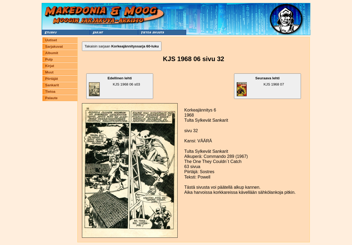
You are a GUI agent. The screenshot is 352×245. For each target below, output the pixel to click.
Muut (49, 72)
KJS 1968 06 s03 (114, 86)
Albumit (51, 53)
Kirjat (49, 66)
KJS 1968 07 (260, 86)
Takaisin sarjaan (122, 46)
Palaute (51, 98)
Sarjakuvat (54, 46)
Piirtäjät (51, 79)
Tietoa (50, 92)
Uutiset (51, 40)
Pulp (49, 59)
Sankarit (52, 85)
